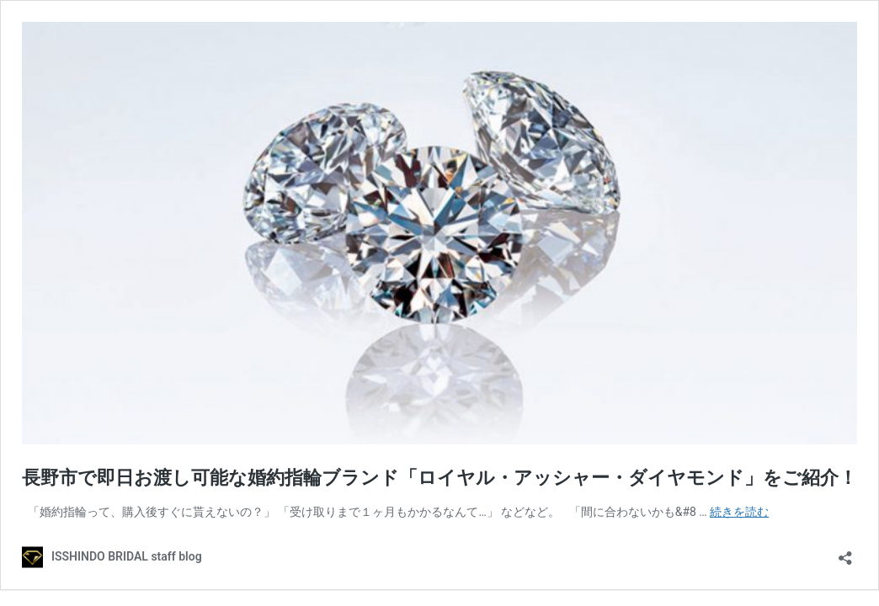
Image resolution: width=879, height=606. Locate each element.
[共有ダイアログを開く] (845, 553)
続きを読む (739, 511)
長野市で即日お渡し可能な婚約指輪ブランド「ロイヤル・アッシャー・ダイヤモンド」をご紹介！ (439, 477)
